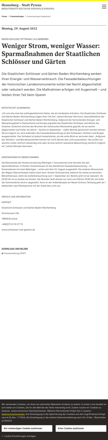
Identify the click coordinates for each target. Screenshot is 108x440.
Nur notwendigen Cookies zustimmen (23, 428)
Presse (4, 16)
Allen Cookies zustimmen (71, 428)
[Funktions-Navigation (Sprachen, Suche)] (104, 6)
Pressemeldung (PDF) (15, 253)
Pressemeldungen (17, 16)
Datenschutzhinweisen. (13, 414)
